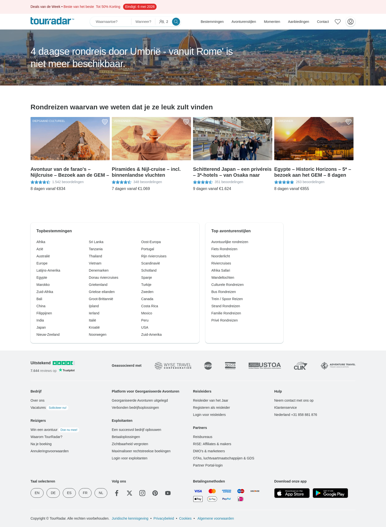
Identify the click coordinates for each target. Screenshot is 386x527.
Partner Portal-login (208, 465)
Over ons (38, 400)
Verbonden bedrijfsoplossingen (135, 408)
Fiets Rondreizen (224, 249)
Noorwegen (98, 335)
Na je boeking (41, 444)
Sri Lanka (96, 242)
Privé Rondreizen (224, 320)
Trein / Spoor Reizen (227, 299)
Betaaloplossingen (126, 437)
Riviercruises (221, 263)
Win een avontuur (55, 430)
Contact (323, 22)
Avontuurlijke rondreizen (229, 242)
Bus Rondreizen (223, 292)
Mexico (146, 313)
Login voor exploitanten (129, 458)
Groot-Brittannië (101, 299)
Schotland (149, 270)
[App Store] (292, 493)
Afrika (40, 242)
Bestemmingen (212, 22)
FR (85, 493)
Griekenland (98, 285)
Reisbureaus (202, 437)
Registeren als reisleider (211, 408)
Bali (39, 299)
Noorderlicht (220, 256)
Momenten (272, 22)
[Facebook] (117, 493)
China (41, 306)
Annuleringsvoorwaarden (50, 451)
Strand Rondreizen (225, 306)
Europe (42, 263)
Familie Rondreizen (226, 313)
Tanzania (96, 249)
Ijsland (94, 306)
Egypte (41, 277)
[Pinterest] (155, 493)
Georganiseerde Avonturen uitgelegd (140, 400)
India (40, 320)
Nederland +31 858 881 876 (295, 415)
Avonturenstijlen (244, 22)
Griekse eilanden (102, 292)
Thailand (95, 256)
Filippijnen (44, 313)
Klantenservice (285, 408)
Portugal (147, 249)
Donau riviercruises (103, 277)
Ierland (94, 313)
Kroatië (94, 327)
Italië (92, 320)
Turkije (146, 285)
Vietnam (95, 263)
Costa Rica (149, 306)
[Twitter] (129, 493)
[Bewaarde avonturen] (338, 22)
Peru (145, 320)
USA (144, 327)
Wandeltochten (222, 277)
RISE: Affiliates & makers (212, 444)
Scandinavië (150, 263)
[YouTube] (168, 493)
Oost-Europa (151, 242)
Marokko (43, 285)
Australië (43, 256)
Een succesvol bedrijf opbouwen (136, 430)
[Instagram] (142, 493)
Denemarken (99, 270)
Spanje (146, 277)
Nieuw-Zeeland (48, 335)
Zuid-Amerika (151, 335)
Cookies (185, 518)
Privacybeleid (164, 518)
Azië (39, 249)
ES (69, 493)
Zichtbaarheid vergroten (130, 444)
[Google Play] (330, 493)
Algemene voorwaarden (215, 518)
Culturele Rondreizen (227, 285)
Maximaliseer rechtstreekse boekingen (141, 451)
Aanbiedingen (298, 22)
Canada (147, 299)
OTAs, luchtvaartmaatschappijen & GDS (223, 458)
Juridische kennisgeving (130, 518)
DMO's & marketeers (209, 451)
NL (101, 493)
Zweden (147, 292)
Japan (41, 327)
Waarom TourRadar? (46, 437)
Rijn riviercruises (154, 256)
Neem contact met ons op (294, 400)
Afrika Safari (220, 270)
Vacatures (49, 408)
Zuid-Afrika (44, 292)
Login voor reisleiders (209, 415)
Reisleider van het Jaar (210, 400)
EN (37, 493)
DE (53, 493)
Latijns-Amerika (48, 270)
